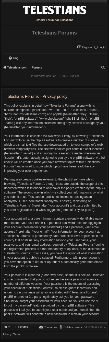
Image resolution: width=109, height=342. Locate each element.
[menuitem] (99, 47)
